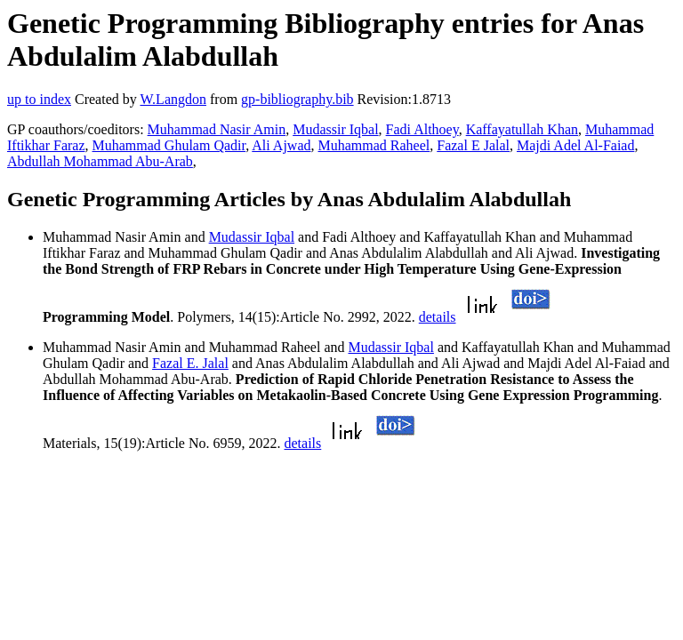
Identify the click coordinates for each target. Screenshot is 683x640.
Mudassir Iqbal (335, 129)
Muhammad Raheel (374, 145)
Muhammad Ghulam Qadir (169, 145)
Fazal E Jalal (473, 145)
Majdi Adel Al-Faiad (575, 145)
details (437, 316)
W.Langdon (173, 99)
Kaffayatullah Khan (522, 129)
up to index (39, 99)
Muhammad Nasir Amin (217, 129)
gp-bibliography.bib (297, 99)
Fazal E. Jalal (190, 363)
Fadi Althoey (422, 129)
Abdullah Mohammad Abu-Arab (100, 161)
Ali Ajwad (281, 145)
